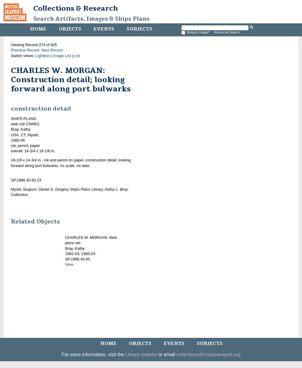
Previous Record (25, 50)
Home (38, 29)
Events (103, 29)
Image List (62, 56)
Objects (70, 29)
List (77, 56)
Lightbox (43, 56)
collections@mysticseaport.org (208, 354)
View (69, 264)
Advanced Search (227, 32)
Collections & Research (75, 8)
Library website (141, 354)
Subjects (139, 29)
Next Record (52, 50)
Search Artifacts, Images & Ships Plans (91, 19)
